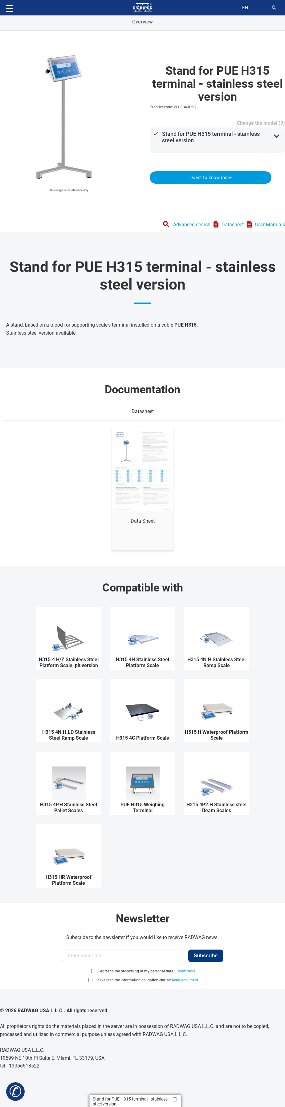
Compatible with (142, 587)
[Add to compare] (175, 1099)
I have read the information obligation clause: (147, 980)
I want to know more (210, 177)
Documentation (142, 389)
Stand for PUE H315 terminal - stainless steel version (211, 137)
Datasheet (233, 225)
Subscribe (206, 955)
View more (186, 971)
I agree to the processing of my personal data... (137, 971)
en (245, 7)
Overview (142, 22)
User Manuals (270, 225)
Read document (185, 980)
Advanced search (191, 225)
